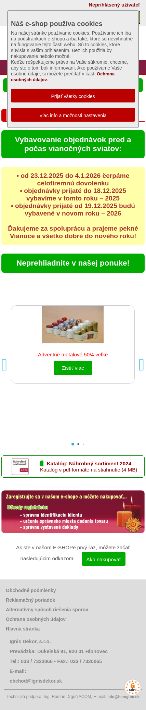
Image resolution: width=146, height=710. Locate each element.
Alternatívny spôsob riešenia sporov (47, 609)
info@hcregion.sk (123, 697)
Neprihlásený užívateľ (114, 5)
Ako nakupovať (103, 559)
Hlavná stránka (23, 629)
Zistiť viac (73, 368)
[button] (141, 364)
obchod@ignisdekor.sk (36, 681)
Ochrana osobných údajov (36, 619)
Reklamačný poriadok (30, 600)
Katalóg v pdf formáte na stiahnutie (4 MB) (88, 470)
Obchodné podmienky (31, 590)
